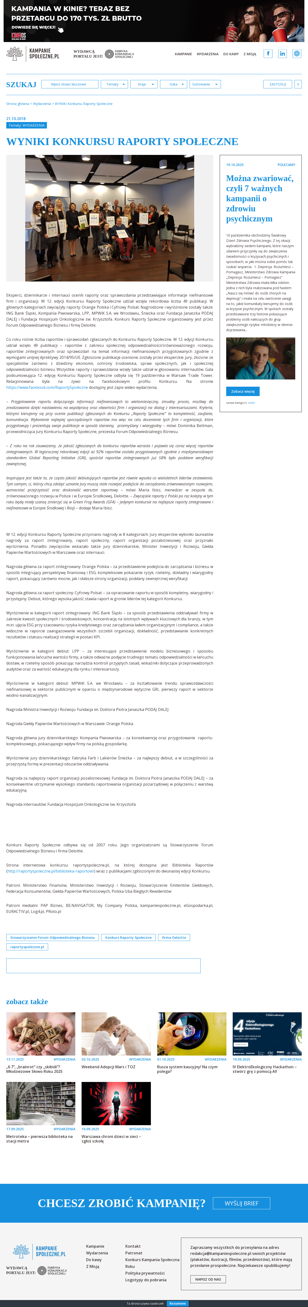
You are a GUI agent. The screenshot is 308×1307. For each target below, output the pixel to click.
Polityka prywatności (145, 1273)
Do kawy (231, 54)
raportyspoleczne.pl (27, 947)
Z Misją (250, 54)
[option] (110, 218)
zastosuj (278, 84)
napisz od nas (208, 1279)
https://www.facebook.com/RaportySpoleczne (47, 387)
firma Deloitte (174, 937)
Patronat (133, 1253)
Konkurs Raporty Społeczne (128, 937)
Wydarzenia (207, 54)
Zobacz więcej (243, 391)
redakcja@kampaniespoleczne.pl (220, 1253)
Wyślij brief (241, 1203)
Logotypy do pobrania (146, 1280)
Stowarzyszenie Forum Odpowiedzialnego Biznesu (52, 937)
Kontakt (133, 1246)
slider (251, 402)
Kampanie (183, 54)
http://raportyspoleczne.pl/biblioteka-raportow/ (50, 871)
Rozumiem (178, 1303)
